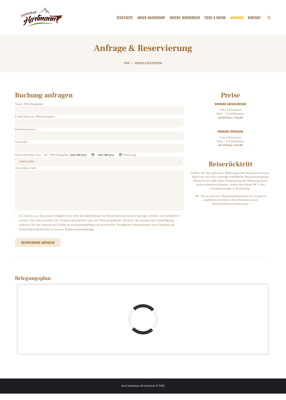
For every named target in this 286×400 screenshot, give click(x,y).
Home (127, 65)
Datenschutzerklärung (80, 235)
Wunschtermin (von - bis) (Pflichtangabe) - (69, 158)
